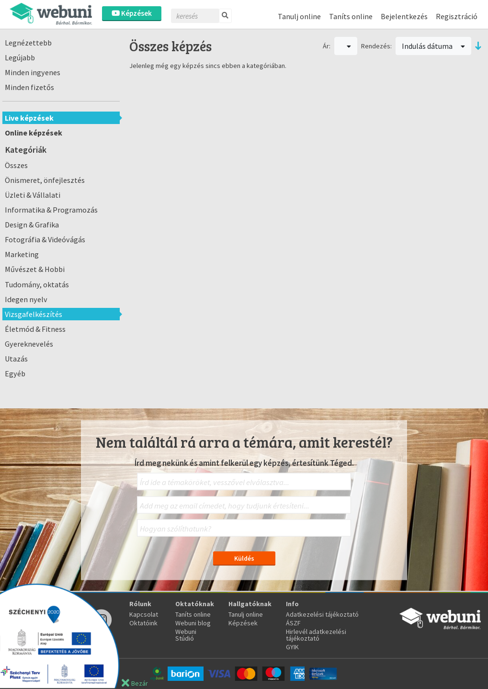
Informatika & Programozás (51, 210)
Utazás (16, 358)
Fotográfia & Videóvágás (45, 239)
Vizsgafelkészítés (33, 314)
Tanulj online (299, 16)
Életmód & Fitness (35, 329)
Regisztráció (456, 16)
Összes (16, 165)
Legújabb (20, 57)
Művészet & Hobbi (35, 269)
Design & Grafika (32, 224)
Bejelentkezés (404, 16)
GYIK (292, 647)
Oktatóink (143, 623)
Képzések (132, 13)
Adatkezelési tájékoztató (322, 614)
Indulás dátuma (433, 46)
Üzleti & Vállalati (32, 195)
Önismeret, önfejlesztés (45, 180)
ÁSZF (293, 623)
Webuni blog (193, 623)
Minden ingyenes (32, 72)
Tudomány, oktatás (37, 284)
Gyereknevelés (29, 344)
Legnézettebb (28, 42)
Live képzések (29, 118)
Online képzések (33, 132)
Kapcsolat (143, 614)
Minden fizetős (29, 87)
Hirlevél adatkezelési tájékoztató (316, 635)
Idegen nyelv (26, 299)
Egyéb (15, 373)
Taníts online (351, 16)
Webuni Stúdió (185, 635)
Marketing (22, 254)
